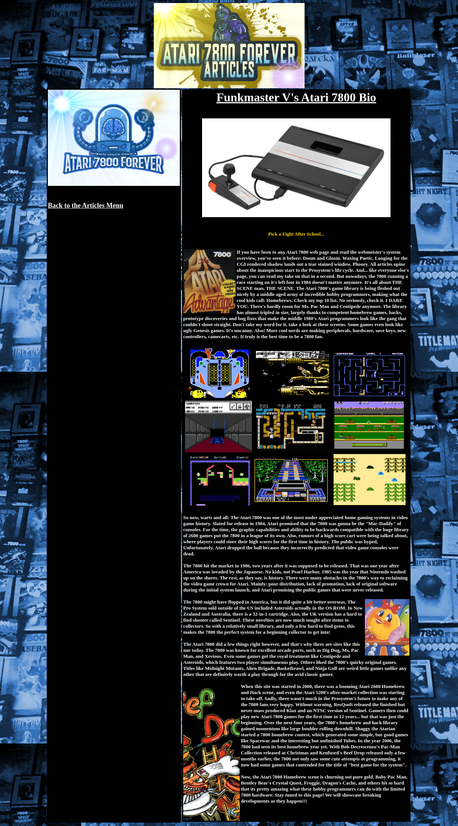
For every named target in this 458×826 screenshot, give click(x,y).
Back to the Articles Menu (85, 205)
